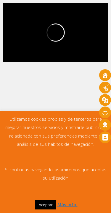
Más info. (67, 204)
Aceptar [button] (46, 204)
